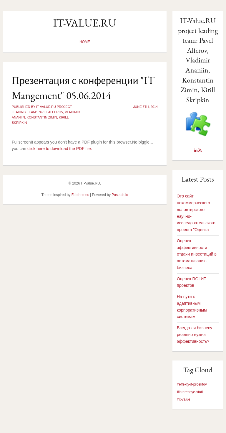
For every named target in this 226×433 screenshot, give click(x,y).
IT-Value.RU (84, 23)
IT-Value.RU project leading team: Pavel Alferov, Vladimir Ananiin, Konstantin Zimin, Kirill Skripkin (198, 60)
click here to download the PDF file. (59, 148)
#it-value (183, 399)
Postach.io (120, 195)
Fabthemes (80, 195)
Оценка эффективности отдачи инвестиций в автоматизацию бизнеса (197, 254)
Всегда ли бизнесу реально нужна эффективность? (194, 334)
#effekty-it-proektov (192, 384)
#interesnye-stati (190, 392)
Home (84, 42)
